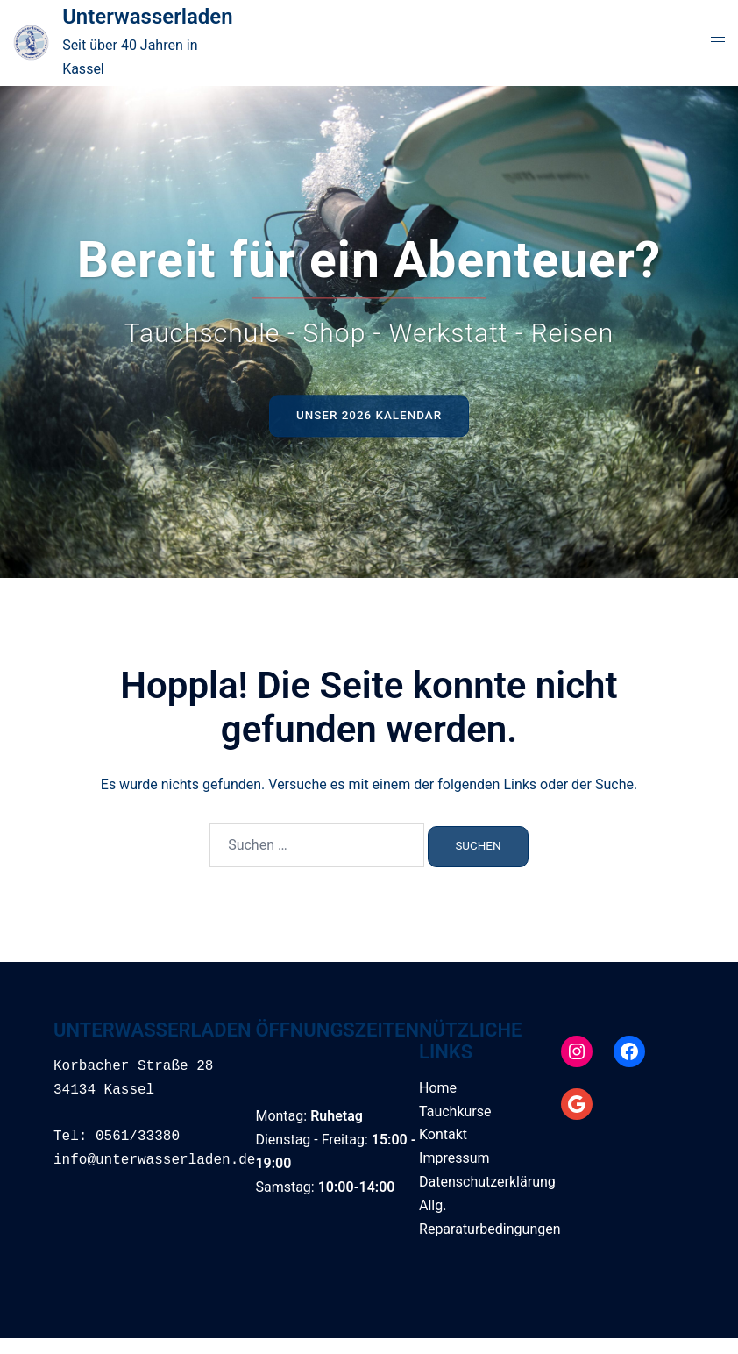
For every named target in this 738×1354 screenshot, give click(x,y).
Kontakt (443, 1134)
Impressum (454, 1158)
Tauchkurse (455, 1111)
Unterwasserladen (147, 16)
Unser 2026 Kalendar (369, 416)
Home (438, 1088)
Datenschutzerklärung (487, 1181)
